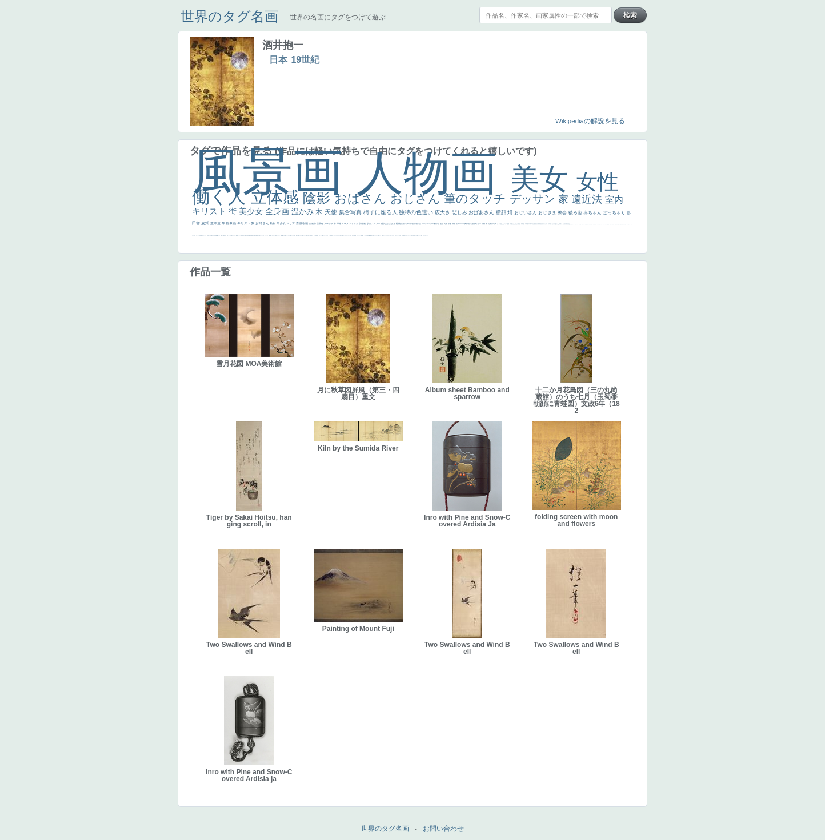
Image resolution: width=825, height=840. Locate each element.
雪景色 (320, 223)
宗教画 (362, 223)
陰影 (318, 198)
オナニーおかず (385, 235)
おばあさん (482, 212)
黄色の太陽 (297, 235)
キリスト (210, 211)
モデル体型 (409, 224)
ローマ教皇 (223, 235)
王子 (327, 235)
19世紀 (305, 60)
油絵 (442, 224)
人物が (290, 235)
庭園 (508, 223)
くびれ (399, 235)
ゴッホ (406, 235)
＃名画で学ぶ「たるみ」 (261, 235)
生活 (402, 235)
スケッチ (329, 223)
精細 (378, 235)
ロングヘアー (428, 224)
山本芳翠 (214, 235)
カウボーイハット (359, 235)
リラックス (325, 235)
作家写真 (493, 224)
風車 (317, 235)
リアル (355, 223)
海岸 (361, 235)
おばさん (362, 198)
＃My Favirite (369, 235)
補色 (568, 223)
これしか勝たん (322, 235)
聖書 (342, 235)
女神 (221, 235)
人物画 (433, 173)
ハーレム (219, 235)
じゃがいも (300, 235)
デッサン (534, 198)
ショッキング (288, 235)
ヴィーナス (204, 235)
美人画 (355, 235)
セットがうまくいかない (346, 235)
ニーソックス (266, 235)
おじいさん (526, 212)
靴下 (285, 235)
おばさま (391, 223)
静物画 (304, 223)
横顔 (502, 212)
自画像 (313, 223)
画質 (201, 235)
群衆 (252, 235)
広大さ (443, 212)
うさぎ (553, 223)
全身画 (278, 211)
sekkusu (282, 235)
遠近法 (588, 199)
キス (505, 223)
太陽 (533, 223)
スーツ (377, 235)
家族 (450, 224)
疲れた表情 (558, 223)
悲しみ (460, 212)
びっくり (478, 224)
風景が (372, 235)
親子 (253, 235)
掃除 (339, 223)
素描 (519, 223)
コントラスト (419, 235)
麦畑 (205, 223)
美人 (257, 235)
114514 (237, 235)
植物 (398, 223)
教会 (563, 212)
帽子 (362, 235)
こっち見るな (365, 235)
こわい (272, 235)
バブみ (284, 235)
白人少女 (210, 235)
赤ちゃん (593, 212)
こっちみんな (335, 235)
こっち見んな (500, 223)
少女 (283, 223)
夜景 (403, 224)
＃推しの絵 (307, 235)
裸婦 (254, 235)
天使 (332, 211)
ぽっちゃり (615, 212)
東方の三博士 (233, 235)
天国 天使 (351, 235)
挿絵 (250, 235)
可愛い (256, 235)
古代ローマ (460, 224)
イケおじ (304, 235)
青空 (523, 223)
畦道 (276, 235)
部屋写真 (418, 224)
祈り (400, 235)
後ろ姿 (575, 212)
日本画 (550, 223)
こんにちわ (515, 223)
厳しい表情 (330, 235)
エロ (319, 235)
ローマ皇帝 (315, 235)
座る (200, 235)
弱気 (404, 235)
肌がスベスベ (374, 223)
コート (274, 235)
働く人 (221, 197)
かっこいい (239, 235)
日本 (278, 60)
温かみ (303, 211)
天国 (373, 235)
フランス (397, 235)
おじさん (417, 198)
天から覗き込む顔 (245, 235)
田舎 (196, 223)
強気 (383, 223)
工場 (526, 223)
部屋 (511, 223)
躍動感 (269, 235)
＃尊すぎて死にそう (339, 235)
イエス (423, 235)
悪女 (395, 235)
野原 (454, 224)
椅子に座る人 (381, 212)
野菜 (421, 235)
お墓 (302, 235)
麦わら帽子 (415, 235)
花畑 (484, 224)
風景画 (274, 171)
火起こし (228, 235)
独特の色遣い (417, 212)
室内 (614, 199)
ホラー (309, 235)
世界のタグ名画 (229, 16)
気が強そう (311, 235)
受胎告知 (242, 235)
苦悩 (412, 235)
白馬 (194, 235)
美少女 (252, 211)
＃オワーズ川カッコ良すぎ (390, 235)
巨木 (528, 223)
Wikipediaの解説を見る (590, 121)
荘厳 (472, 224)
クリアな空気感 (293, 235)
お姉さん (262, 223)
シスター (230, 235)
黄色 (270, 235)
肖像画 (231, 223)
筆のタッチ (477, 198)
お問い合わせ (443, 828)
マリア (290, 223)
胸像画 (467, 224)
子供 (413, 235)
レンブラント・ (279, 235)
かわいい (425, 235)
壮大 (536, 223)
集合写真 (351, 212)
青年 (531, 223)
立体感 (277, 197)
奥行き (225, 235)
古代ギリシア (544, 223)
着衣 (539, 223)
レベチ (427, 235)
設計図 (249, 235)
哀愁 (208, 235)
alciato (217, 235)
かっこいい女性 (198, 235)
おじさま (548, 212)
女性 (597, 182)
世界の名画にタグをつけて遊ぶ (338, 17)
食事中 (212, 235)
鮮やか (437, 224)
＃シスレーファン (409, 235)
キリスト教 (246, 223)
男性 (332, 235)
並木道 (216, 223)
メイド (380, 235)
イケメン (346, 223)
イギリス (375, 235)
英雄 (446, 224)
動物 (273, 223)
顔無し (382, 235)
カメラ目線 (564, 223)
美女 (543, 179)
